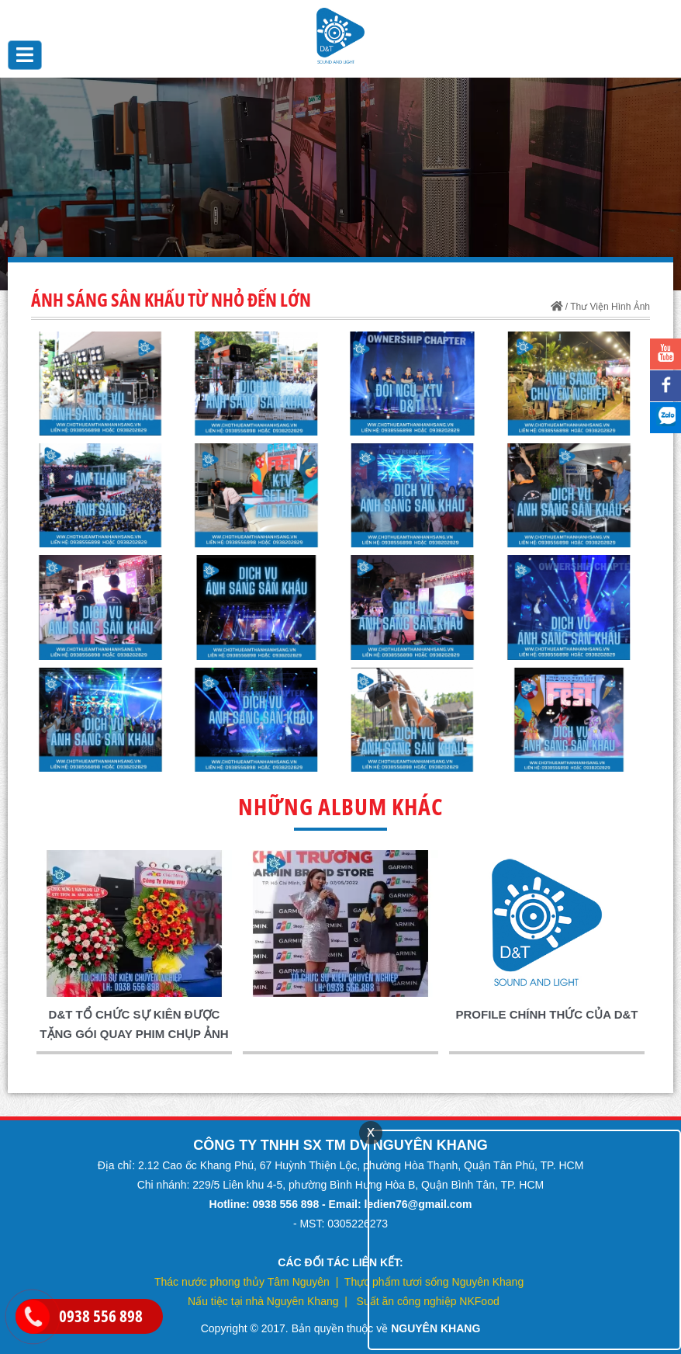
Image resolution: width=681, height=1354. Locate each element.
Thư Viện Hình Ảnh (610, 306)
